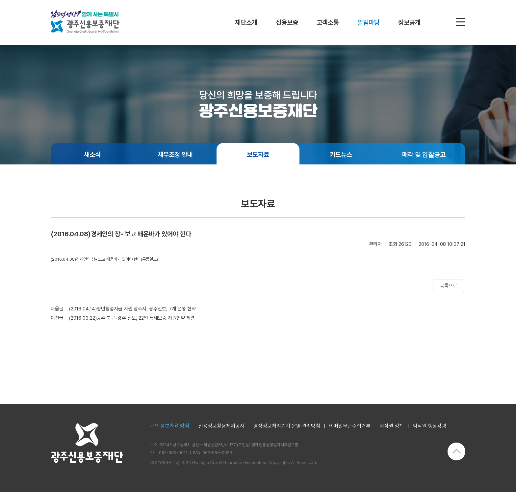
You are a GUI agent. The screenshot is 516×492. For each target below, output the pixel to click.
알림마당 (368, 22)
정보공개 (409, 22)
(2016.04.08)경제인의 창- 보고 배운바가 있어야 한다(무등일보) (104, 259)
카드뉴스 (341, 155)
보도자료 (258, 155)
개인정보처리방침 (170, 426)
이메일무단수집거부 (350, 426)
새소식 (92, 155)
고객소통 (328, 22)
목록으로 (448, 286)
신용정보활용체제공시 (221, 426)
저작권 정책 (391, 426)
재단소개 (246, 22)
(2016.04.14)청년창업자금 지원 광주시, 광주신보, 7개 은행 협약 (132, 309)
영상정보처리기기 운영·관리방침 (286, 426)
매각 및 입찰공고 (424, 155)
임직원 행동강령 (429, 426)
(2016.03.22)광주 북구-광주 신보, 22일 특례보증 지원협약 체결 (132, 318)
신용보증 (287, 22)
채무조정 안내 (175, 155)
